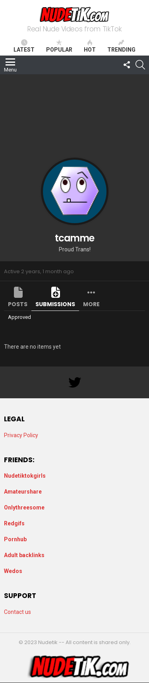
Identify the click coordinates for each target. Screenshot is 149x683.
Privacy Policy (21, 435)
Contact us (17, 612)
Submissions (55, 304)
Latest (24, 46)
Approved (19, 317)
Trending (121, 46)
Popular (59, 46)
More (91, 304)
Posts (17, 304)
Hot (90, 46)
